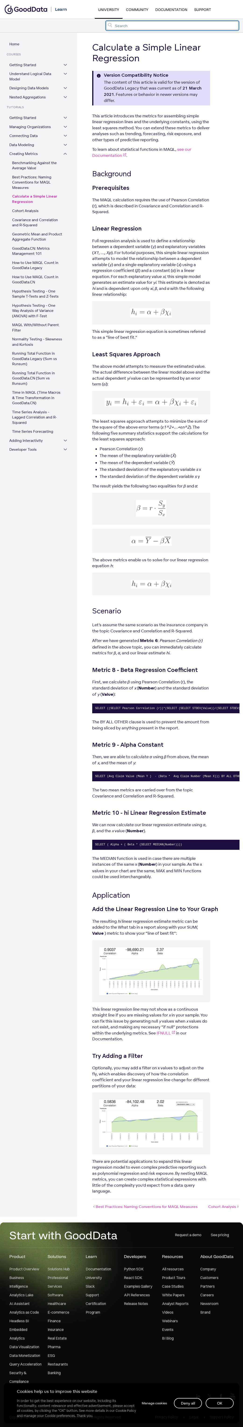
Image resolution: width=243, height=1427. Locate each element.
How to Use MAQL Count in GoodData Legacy (35, 265)
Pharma (54, 1347)
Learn (91, 1256)
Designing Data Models (29, 88)
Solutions (57, 1256)
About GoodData (216, 1256)
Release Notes (136, 1303)
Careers (207, 1295)
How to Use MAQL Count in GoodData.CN (35, 280)
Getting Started (22, 65)
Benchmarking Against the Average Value (34, 166)
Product (17, 1256)
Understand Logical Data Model (30, 77)
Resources (172, 1256)
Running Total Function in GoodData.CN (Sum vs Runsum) (33, 378)
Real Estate (57, 1338)
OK (219, 1403)
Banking (54, 1373)
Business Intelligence (18, 1282)
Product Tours (173, 1278)
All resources (173, 1269)
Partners (207, 1286)
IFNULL (166, 1033)
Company (208, 1269)
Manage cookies (153, 1403)
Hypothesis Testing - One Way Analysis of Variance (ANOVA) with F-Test (37, 310)
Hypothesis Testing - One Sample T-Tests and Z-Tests (35, 294)
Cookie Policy (126, 1411)
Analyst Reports (175, 1303)
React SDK (133, 1278)
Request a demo (188, 1235)
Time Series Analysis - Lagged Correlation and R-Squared (37, 415)
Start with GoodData (63, 1235)
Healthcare (57, 1303)
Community (137, 9)
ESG (51, 1355)
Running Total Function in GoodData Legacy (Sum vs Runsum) (34, 358)
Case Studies (173, 1286)
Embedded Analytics (18, 1334)
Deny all (188, 1403)
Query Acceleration (25, 1364)
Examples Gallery (138, 1286)
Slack (90, 1286)
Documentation (171, 9)
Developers (135, 1256)
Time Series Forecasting (32, 426)
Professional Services (58, 1282)
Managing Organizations (30, 127)
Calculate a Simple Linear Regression (34, 199)
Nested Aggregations (27, 97)
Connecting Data (23, 136)
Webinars (170, 1321)
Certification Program (96, 1308)
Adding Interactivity (26, 435)
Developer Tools (23, 444)
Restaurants (58, 1364)
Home (14, 44)
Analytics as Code (24, 1312)
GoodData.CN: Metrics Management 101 (31, 251)
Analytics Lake (21, 1295)
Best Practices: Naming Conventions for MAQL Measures (31, 182)
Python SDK (134, 1269)
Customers (209, 1278)
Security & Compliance (19, 1377)
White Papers (173, 1295)
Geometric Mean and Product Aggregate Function (37, 237)
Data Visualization (24, 1347)
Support (202, 9)
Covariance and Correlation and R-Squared (35, 223)
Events (167, 1329)
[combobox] (172, 25)
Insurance (56, 1329)
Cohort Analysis (25, 211)
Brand (205, 1312)
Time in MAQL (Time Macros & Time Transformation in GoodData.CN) (36, 397)
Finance (54, 1321)
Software (55, 1295)
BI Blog (168, 1338)
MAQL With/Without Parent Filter (35, 328)
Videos (167, 1312)
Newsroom (209, 1303)
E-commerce (58, 1312)
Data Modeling (21, 145)
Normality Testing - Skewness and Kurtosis (37, 342)
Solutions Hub (59, 1269)
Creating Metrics (23, 154)
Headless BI (19, 1321)
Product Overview (24, 1269)
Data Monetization (24, 1355)
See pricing (220, 1235)
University (108, 9)
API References (137, 1295)
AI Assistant (19, 1303)
